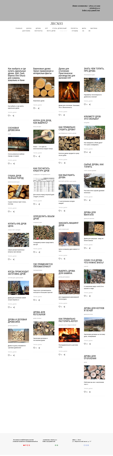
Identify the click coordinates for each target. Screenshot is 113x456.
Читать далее (12, 91)
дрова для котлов (37, 325)
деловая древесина (13, 334)
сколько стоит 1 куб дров (14, 224)
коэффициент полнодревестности (92, 163)
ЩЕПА (84, 7)
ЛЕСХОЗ (56, 2)
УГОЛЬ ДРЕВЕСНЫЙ (59, 7)
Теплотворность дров (89, 53)
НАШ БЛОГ (64, 10)
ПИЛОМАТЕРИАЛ (88, 273)
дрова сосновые (88, 328)
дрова (34, 380)
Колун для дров (88, 108)
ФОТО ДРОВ (51, 10)
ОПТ (46, 7)
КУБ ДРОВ (36, 105)
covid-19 (35, 270)
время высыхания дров (14, 169)
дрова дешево (19, 279)
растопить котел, (63, 331)
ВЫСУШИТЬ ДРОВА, (64, 167)
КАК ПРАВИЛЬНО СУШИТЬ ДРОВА (67, 112)
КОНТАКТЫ (39, 10)
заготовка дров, (12, 279)
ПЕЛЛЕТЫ (74, 7)
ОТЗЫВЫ (75, 10)
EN (89, 10)
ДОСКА (29, 7)
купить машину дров (64, 222)
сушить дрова (72, 167)
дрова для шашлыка (38, 215)
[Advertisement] (56, 26)
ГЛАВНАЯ (19, 7)
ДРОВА (38, 7)
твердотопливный (71, 331)
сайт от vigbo (56, 451)
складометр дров (88, 218)
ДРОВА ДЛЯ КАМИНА (64, 277)
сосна (9, 114)
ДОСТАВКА (26, 10)
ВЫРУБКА (94, 7)
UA (83, 10)
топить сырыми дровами (39, 160)
